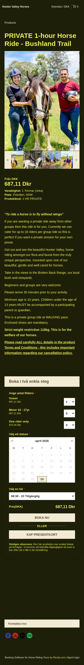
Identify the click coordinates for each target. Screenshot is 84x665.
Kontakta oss (17, 623)
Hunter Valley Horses (15, 6)
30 (41, 479)
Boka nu (42, 517)
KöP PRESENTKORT (42, 534)
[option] (13, 160)
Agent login (73, 657)
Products (10, 22)
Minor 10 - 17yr (29, 411)
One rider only (29, 423)
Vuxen (29, 400)
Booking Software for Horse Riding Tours (27, 657)
